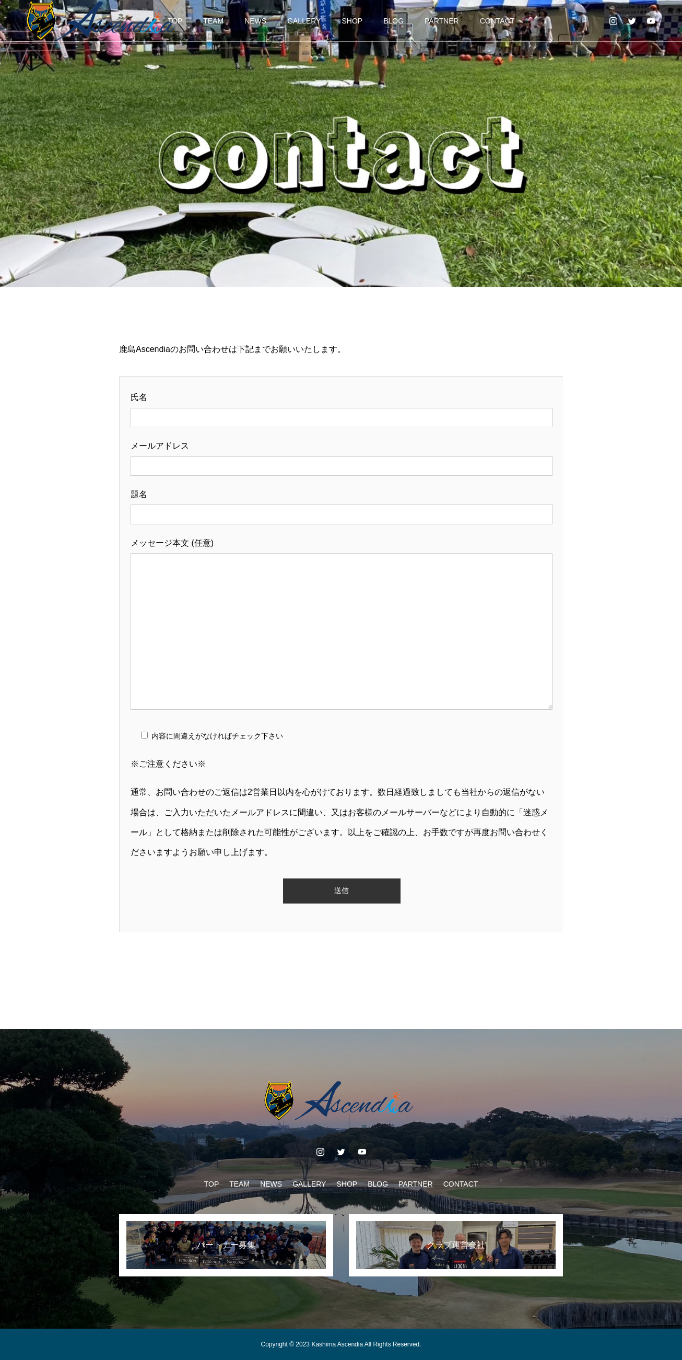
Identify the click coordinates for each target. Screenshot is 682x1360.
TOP (211, 1184)
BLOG (393, 21)
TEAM (213, 21)
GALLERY (304, 21)
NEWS (255, 21)
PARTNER (442, 21)
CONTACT (497, 21)
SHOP (352, 21)
